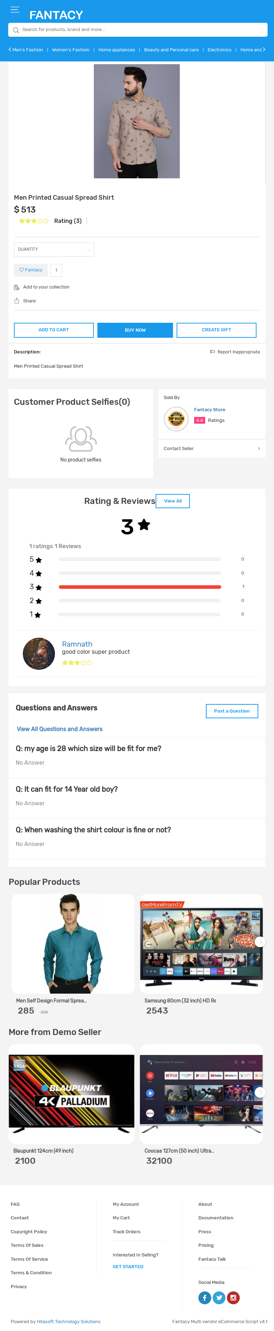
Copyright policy (29, 1230)
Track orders (127, 1230)
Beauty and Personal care (171, 49)
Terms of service (29, 1257)
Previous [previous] (15, 944)
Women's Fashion (71, 49)
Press (204, 1230)
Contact (20, 1216)
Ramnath (77, 643)
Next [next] (261, 944)
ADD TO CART (53, 329)
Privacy (19, 1285)
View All (173, 500)
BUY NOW (135, 330)
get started (128, 1265)
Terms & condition (31, 1271)
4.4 (199, 420)
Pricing (206, 1244)
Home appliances (116, 49)
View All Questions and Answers (59, 728)
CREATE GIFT (217, 329)
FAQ (15, 1202)
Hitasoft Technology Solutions (69, 1320)
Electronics (220, 49)
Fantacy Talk (212, 1257)
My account (126, 1202)
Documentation (215, 1216)
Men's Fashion (27, 49)
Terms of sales (27, 1244)
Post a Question (231, 710)
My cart (121, 1216)
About (205, 1202)
